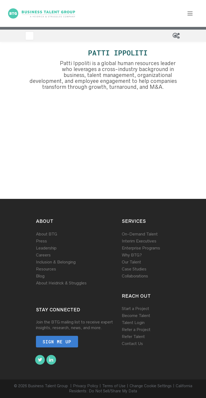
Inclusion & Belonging (56, 262)
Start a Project (135, 308)
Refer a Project (136, 329)
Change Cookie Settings (151, 386)
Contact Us (132, 343)
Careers (43, 255)
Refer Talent (133, 336)
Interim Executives (139, 241)
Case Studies (134, 269)
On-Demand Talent (140, 234)
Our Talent (131, 262)
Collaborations (135, 276)
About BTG (46, 234)
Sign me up (57, 341)
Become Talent (136, 315)
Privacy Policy (85, 386)
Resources (46, 269)
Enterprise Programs (141, 248)
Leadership (46, 248)
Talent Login (133, 322)
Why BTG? (132, 255)
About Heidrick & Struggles (61, 283)
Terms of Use (114, 386)
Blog (40, 276)
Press (41, 241)
